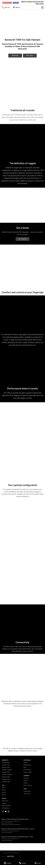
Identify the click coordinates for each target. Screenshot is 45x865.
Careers (26, 783)
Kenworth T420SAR (7, 769)
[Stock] (37, 863)
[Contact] (7, 863)
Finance (4, 803)
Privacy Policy (27, 791)
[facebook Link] (3, 811)
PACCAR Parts (27, 769)
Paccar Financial (6, 805)
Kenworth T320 (6, 765)
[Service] (22, 863)
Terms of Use (27, 793)
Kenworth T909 (6, 779)
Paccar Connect (28, 772)
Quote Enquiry (5, 808)
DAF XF (4, 792)
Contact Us (26, 778)
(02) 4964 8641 (9, 823)
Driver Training (27, 785)
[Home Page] (10, 2)
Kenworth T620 (6, 772)
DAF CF (4, 790)
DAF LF (4, 787)
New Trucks (5, 801)
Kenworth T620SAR (7, 774)
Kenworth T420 (6, 767)
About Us (26, 780)
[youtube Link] (6, 811)
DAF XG (4, 795)
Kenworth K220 (6, 762)
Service (25, 762)
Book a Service (27, 765)
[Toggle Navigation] (42, 7)
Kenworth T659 (6, 777)
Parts (25, 767)
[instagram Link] (8, 811)
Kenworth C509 (6, 781)
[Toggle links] (7, 856)
